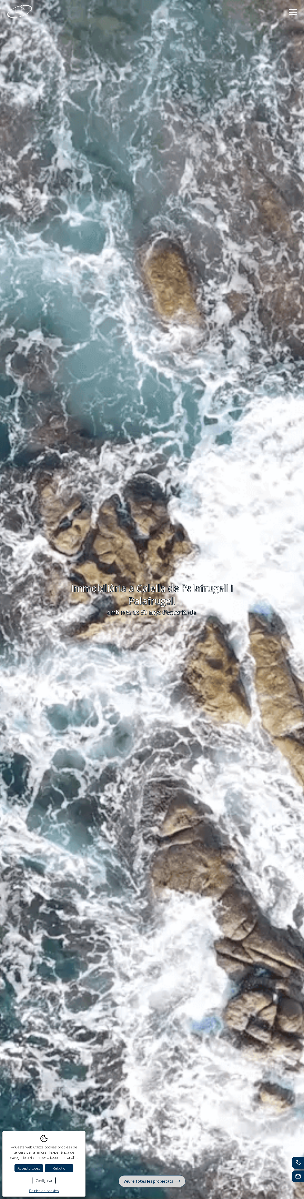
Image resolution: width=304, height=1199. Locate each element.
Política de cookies (44, 1190)
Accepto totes (29, 1168)
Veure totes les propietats (152, 1181)
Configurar (44, 1180)
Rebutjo (59, 1168)
